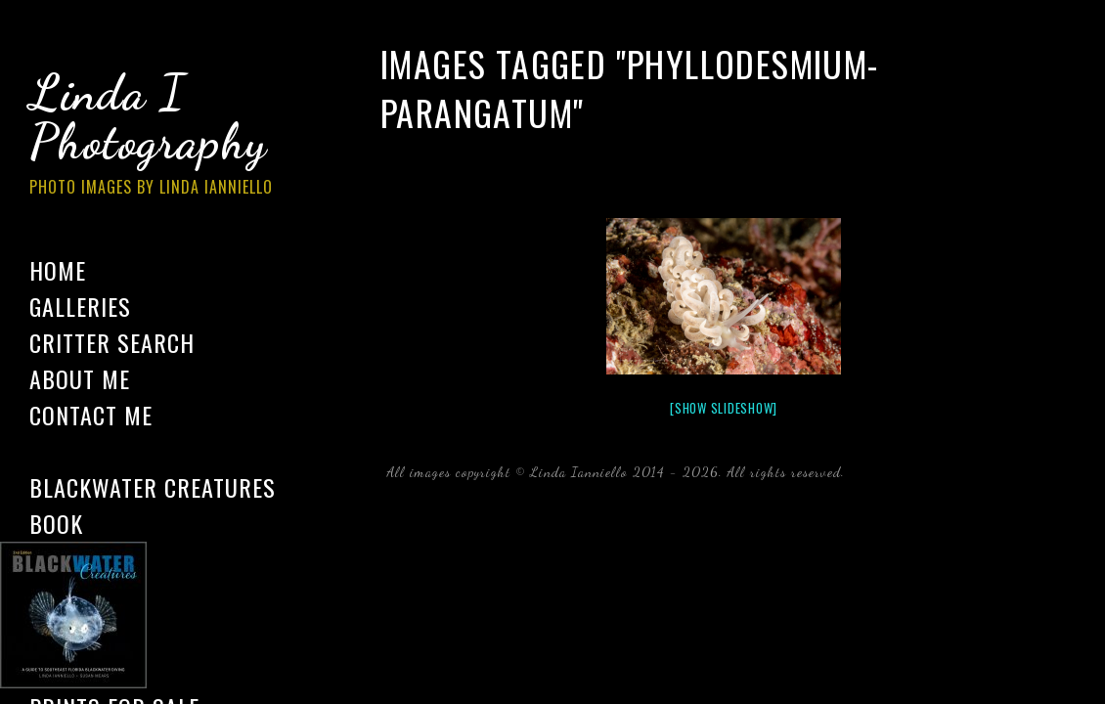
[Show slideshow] (723, 408)
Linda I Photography (166, 136)
